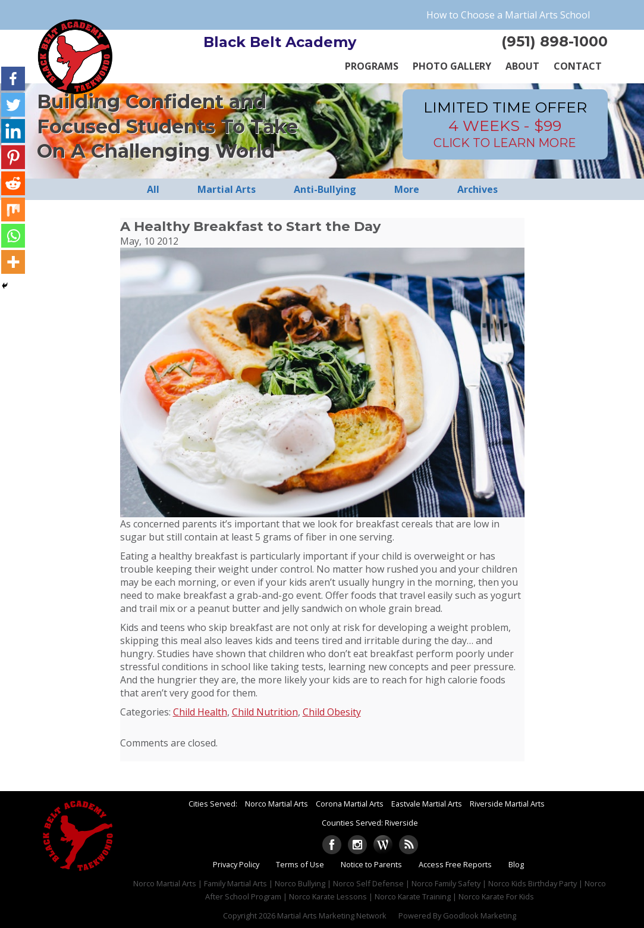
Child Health (200, 711)
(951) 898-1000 (554, 41)
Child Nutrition (265, 711)
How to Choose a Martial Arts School (508, 14)
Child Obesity (332, 711)
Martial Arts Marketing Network (332, 915)
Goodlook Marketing (479, 915)
